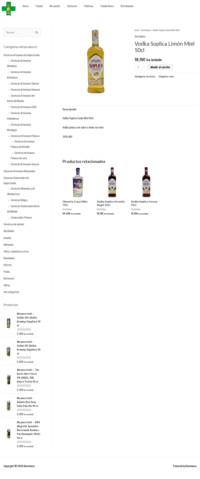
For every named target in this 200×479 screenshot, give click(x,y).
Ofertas (8, 263)
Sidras (7, 283)
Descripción (69, 109)
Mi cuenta (55, 6)
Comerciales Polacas (21, 216)
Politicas (88, 6)
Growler (8, 236)
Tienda (39, 6)
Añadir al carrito (160, 67)
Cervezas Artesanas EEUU (23, 106)
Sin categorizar (12, 290)
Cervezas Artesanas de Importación (22, 55)
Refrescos (9, 276)
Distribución (127, 6)
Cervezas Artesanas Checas (25, 83)
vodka (171, 76)
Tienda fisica (106, 6)
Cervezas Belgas (19, 198)
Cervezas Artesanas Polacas (25, 135)
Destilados (9, 229)
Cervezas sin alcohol (14, 222)
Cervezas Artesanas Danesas (25, 89)
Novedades (9, 256)
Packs (7, 269)
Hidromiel (8, 243)
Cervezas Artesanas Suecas (25, 163)
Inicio (25, 6)
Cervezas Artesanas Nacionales (19, 170)
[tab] (69, 109)
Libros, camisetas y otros (16, 249)
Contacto (72, 6)
